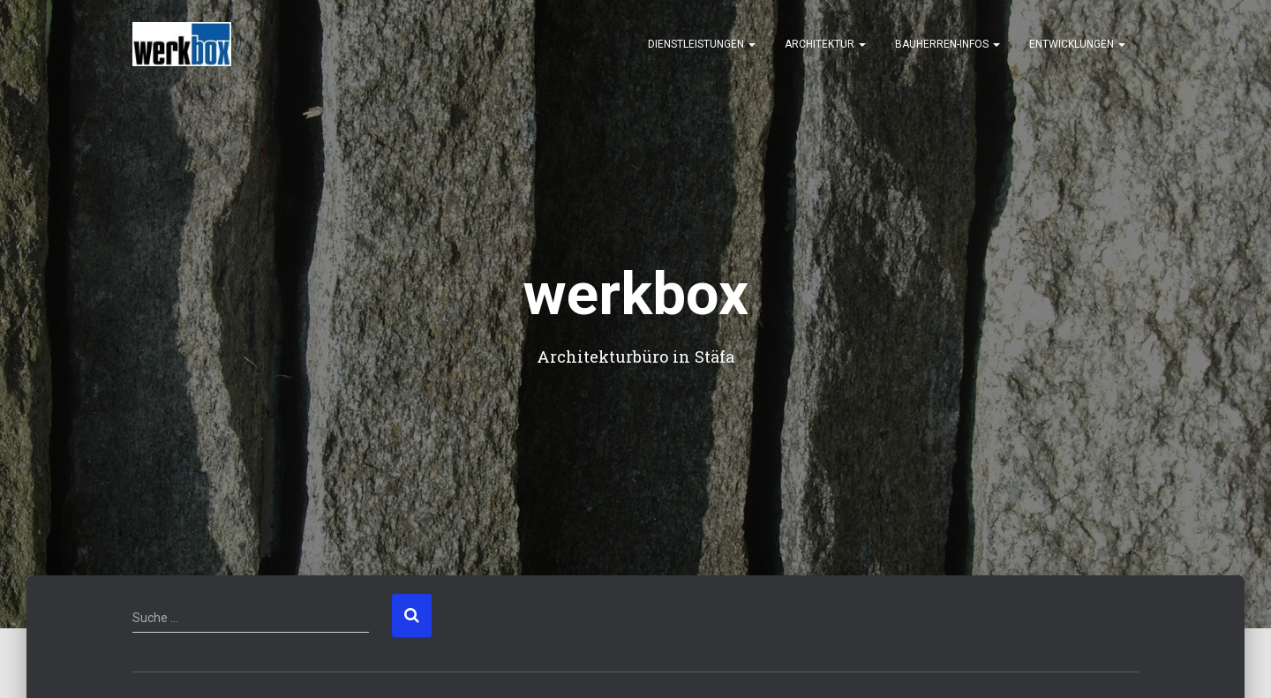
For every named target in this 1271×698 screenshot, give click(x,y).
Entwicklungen (1077, 44)
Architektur (825, 44)
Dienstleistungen (702, 44)
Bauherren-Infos (947, 44)
